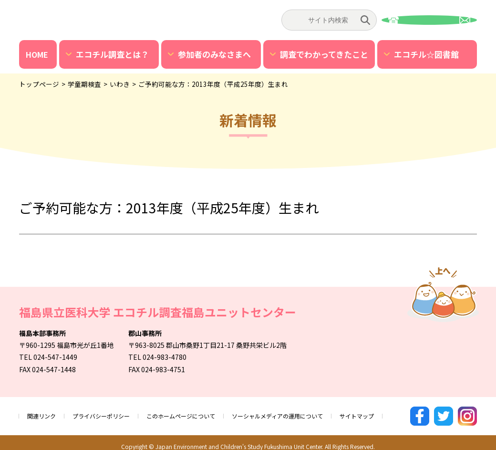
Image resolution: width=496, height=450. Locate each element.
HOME (37, 54)
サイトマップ (401, 412)
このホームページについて (201, 412)
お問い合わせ (429, 20)
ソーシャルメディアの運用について (311, 412)
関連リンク (44, 412)
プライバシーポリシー (110, 412)
